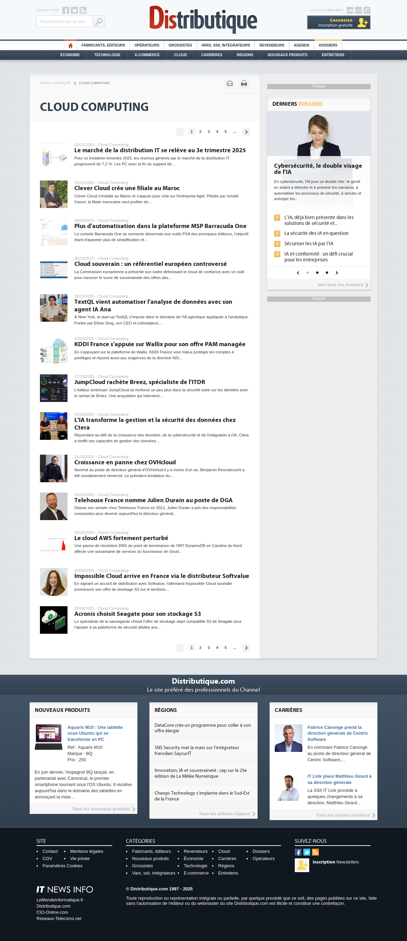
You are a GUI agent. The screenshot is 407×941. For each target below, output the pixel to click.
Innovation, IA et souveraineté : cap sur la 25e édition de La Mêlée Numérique (201, 773)
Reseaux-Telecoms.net (58, 918)
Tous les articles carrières (343, 815)
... (234, 132)
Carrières (211, 55)
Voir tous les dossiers (340, 284)
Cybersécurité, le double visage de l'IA (318, 169)
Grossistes (180, 45)
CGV (47, 858)
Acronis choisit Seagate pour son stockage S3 (137, 614)
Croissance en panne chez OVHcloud (125, 462)
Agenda (301, 45)
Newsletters (336, 862)
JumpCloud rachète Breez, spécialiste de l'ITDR (139, 382)
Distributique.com (53, 906)
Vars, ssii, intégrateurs (154, 873)
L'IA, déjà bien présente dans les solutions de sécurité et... (319, 220)
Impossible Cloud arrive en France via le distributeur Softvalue (161, 576)
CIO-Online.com (52, 912)
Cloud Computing (94, 83)
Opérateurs (146, 45)
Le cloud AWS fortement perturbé (121, 538)
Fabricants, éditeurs (103, 45)
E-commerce (147, 55)
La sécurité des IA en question (316, 233)
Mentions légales (86, 851)
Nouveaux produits (150, 858)
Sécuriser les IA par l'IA (308, 244)
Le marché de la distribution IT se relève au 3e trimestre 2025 (160, 150)
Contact (50, 851)
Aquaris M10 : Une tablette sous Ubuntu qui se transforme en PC (95, 733)
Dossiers (328, 45)
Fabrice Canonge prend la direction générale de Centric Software (337, 733)
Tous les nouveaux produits (101, 808)
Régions (245, 55)
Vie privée (80, 858)
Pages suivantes (246, 132)
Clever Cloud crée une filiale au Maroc (127, 188)
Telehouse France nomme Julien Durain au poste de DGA (153, 500)
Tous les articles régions (224, 813)
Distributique (203, 19)
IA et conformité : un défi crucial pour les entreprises (318, 257)
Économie (70, 55)
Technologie (107, 55)
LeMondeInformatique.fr (59, 899)
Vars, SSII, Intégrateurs (225, 45)
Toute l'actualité (55, 83)
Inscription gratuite (336, 23)
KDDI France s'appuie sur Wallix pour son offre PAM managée (160, 344)
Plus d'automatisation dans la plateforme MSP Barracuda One (160, 226)
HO (70, 45)
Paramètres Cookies (63, 865)
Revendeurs (271, 45)
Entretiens (333, 55)
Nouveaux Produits (287, 55)
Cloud (180, 55)
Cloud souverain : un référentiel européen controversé (150, 264)
